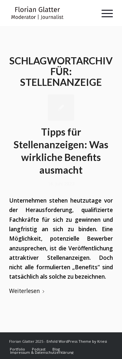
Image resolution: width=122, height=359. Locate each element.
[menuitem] (17, 349)
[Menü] (104, 13)
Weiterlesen (28, 291)
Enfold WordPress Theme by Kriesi (77, 341)
